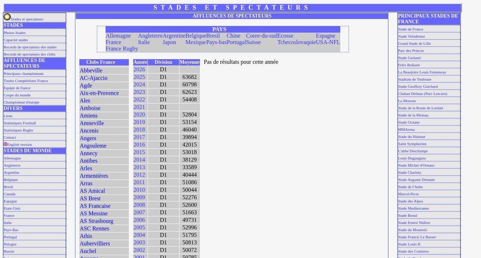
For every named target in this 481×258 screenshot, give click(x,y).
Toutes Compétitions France (26, 80)
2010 (139, 190)
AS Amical (92, 191)
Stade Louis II (409, 244)
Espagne (10, 201)
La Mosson (407, 101)
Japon (169, 42)
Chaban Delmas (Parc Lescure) (422, 93)
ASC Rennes (94, 228)
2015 (139, 152)
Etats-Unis (12, 208)
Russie (9, 251)
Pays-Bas (11, 230)
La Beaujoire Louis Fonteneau (422, 72)
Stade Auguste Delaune (416, 179)
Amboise (90, 108)
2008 (139, 205)
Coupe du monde (17, 95)
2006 (139, 220)
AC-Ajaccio (93, 78)
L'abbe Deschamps (413, 151)
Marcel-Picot (408, 194)
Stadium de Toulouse (414, 79)
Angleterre (12, 165)
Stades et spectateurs (23, 19)
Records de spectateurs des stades (30, 47)
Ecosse (285, 36)
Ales (85, 100)
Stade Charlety (409, 172)
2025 (139, 77)
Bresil (8, 187)
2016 (139, 145)
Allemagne (12, 158)
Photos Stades (14, 32)
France (9, 215)
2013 (139, 167)
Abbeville (91, 70)
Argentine (11, 172)
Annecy (89, 153)
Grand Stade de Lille (414, 43)
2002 (139, 250)
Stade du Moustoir (412, 230)
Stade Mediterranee (413, 208)
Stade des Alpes (410, 201)
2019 (139, 122)
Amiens (89, 116)
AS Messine (94, 213)
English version (18, 144)
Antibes (89, 161)
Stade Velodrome (411, 36)
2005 (139, 227)
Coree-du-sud (261, 36)
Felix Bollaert (409, 65)
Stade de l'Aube (410, 187)
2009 (139, 197)
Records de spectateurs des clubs (29, 54)
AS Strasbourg (96, 221)
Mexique (196, 42)
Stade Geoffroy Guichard (418, 86)
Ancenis (89, 131)
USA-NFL (328, 42)
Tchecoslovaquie (296, 42)
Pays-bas (216, 42)
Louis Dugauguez (412, 158)
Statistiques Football (20, 123)
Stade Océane (409, 122)
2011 (139, 182)
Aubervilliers (95, 243)
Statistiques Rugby (18, 130)
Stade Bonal (407, 215)
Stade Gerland (409, 58)
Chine (233, 36)
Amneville (92, 123)
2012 (139, 175)
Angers (88, 138)
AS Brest (90, 198)
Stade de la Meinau (413, 115)
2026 (139, 69)
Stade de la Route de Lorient (420, 108)
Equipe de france (17, 88)
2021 (139, 107)
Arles (86, 168)
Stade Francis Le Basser (417, 237)
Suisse (253, 42)
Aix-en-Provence (99, 93)
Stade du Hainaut (411, 136)
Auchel (88, 251)
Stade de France (410, 29)
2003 (139, 242)
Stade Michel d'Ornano (416, 165)
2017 (139, 137)
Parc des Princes (411, 50)
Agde (86, 85)
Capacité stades (16, 40)
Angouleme (93, 146)
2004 (139, 235)
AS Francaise (95, 206)
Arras (86, 183)
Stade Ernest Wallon (414, 222)
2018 (139, 129)
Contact (10, 137)
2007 (139, 212)
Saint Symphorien (412, 144)
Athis (86, 236)
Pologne (10, 244)
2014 (139, 160)
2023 (139, 92)
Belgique (11, 179)
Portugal (10, 237)
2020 (139, 114)
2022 (139, 99)
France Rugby (122, 49)
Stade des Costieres (413, 251)
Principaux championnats (24, 73)
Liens (8, 116)
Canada (9, 194)
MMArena (406, 129)
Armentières (94, 176)
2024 (139, 84)
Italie (8, 222)
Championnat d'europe (21, 102)
